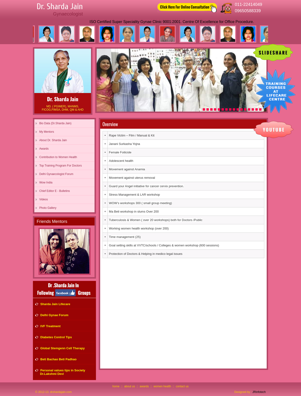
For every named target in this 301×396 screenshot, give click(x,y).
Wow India (45, 182)
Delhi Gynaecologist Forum (56, 174)
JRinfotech (259, 392)
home (115, 386)
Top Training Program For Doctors (60, 165)
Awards (44, 148)
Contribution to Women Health (58, 157)
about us (129, 386)
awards (144, 386)
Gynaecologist (68, 13)
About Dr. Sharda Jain (53, 140)
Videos (43, 199)
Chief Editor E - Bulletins (54, 191)
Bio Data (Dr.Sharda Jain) (55, 123)
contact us (182, 386)
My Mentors (46, 131)
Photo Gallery (47, 208)
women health (162, 386)
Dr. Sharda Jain (60, 6)
